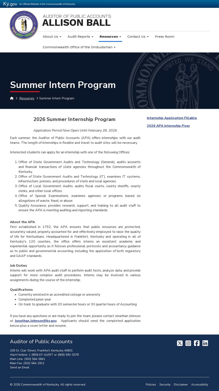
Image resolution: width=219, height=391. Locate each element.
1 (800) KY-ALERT (41, 355)
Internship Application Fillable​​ (172, 118)
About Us (52, 36)
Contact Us (138, 36)
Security (164, 385)
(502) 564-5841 (34, 359)
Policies (151, 385)
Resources (110, 36)
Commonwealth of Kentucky (40, 385)
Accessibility (199, 385)
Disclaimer (181, 385)
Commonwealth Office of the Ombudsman (79, 47)
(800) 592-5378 (68, 355)
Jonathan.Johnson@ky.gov (36, 320)
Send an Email (19, 367)
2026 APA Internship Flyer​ (168, 125)
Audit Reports (80, 36)
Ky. (10, 4)
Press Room (164, 36)
